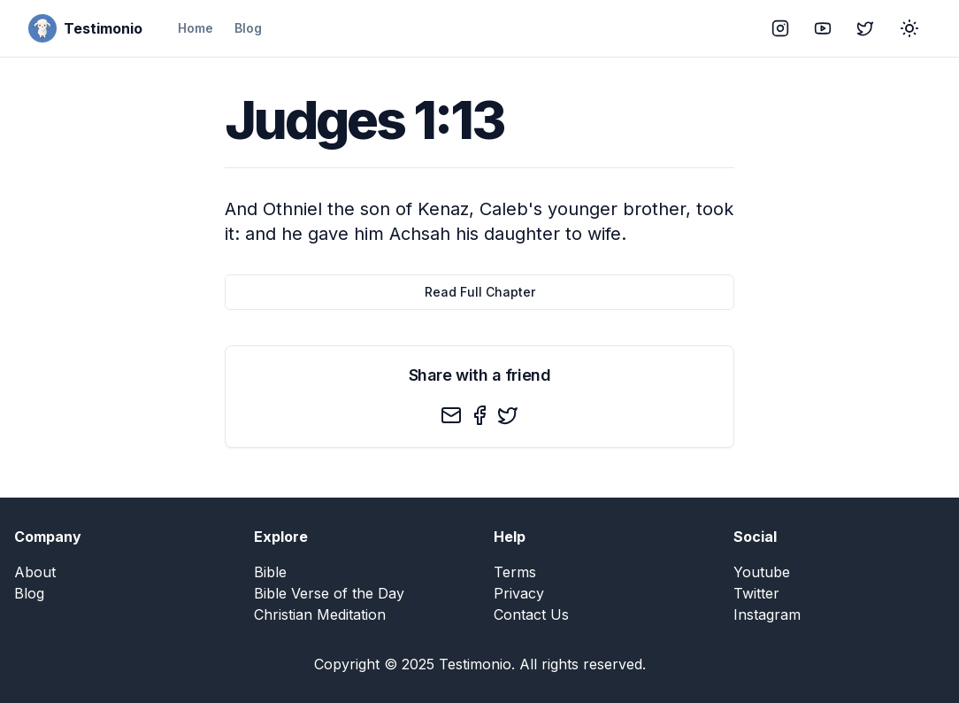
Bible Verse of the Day (329, 593)
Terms (515, 572)
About (35, 572)
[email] (451, 415)
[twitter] (507, 415)
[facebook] (479, 415)
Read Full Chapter (480, 291)
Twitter (756, 593)
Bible (270, 572)
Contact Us (531, 614)
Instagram (767, 614)
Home (195, 27)
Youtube (761, 572)
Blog (248, 27)
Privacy (519, 593)
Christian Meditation (320, 614)
